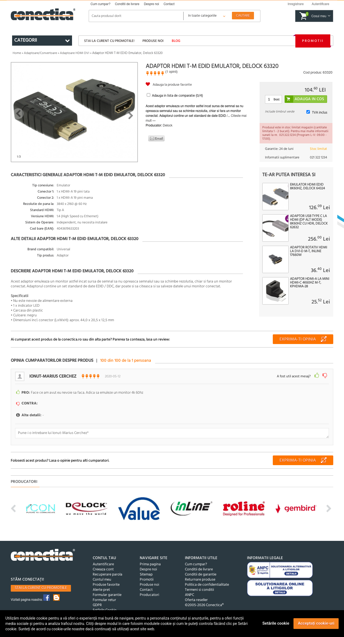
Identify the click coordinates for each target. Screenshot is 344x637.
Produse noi (152, 41)
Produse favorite (106, 585)
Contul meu (102, 580)
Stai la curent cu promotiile (41, 588)
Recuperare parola (107, 574)
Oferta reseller (196, 600)
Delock (168, 125)
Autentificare (103, 564)
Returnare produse (200, 580)
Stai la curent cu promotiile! (109, 41)
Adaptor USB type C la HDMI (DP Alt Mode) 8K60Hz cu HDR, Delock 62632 (309, 221)
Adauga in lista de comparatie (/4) (177, 96)
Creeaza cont (103, 569)
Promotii (313, 41)
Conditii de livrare (127, 4)
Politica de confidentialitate (207, 585)
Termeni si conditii (199, 590)
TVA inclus (319, 112)
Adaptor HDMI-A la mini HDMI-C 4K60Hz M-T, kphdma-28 (309, 282)
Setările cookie (275, 623)
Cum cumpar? (100, 4)
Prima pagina (150, 564)
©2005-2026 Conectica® (204, 605)
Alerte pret (101, 590)
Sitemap (146, 574)
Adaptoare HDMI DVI (74, 53)
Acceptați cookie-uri (316, 623)
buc (277, 99)
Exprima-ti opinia (298, 339)
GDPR (97, 605)
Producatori (149, 595)
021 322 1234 (318, 157)
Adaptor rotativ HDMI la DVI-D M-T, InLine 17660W (308, 251)
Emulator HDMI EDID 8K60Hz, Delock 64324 (307, 186)
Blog (176, 41)
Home (17, 53)
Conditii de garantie (200, 574)
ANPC (189, 595)
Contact (169, 4)
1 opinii (171, 71)
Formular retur (104, 600)
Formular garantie (107, 595)
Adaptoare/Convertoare (40, 53)
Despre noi (151, 4)
